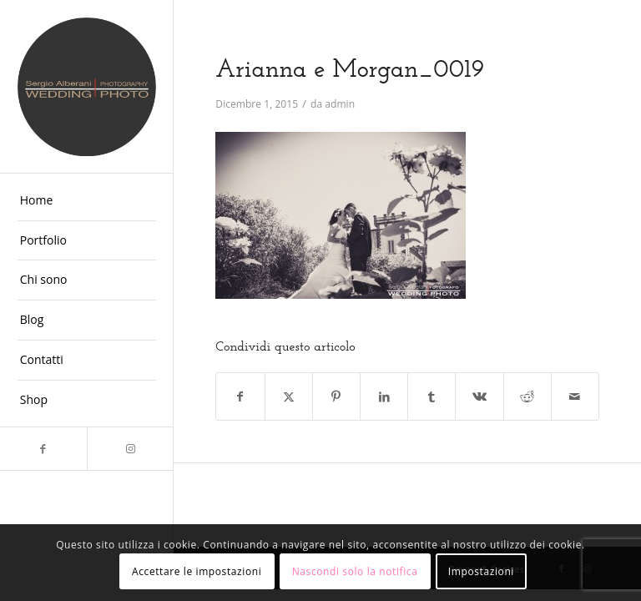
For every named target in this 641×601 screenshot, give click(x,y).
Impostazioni (481, 571)
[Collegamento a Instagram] (130, 448)
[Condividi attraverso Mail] (575, 396)
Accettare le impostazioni (196, 571)
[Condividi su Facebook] (240, 396)
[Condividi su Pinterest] (336, 396)
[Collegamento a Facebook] (43, 448)
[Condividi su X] (288, 396)
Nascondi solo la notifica (355, 571)
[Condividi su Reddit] (527, 396)
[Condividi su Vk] (479, 396)
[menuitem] (87, 201)
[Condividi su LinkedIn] (384, 396)
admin (340, 104)
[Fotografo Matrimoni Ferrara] (87, 87)
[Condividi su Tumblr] (431, 396)
